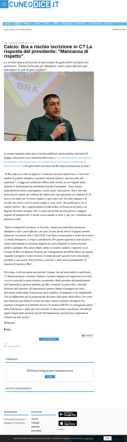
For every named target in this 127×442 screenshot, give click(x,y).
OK (107, 438)
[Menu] (4, 4)
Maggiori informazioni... (15, 423)
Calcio (18, 29)
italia (34, 419)
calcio (10, 346)
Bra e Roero (27, 29)
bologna (36, 431)
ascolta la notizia (49, 339)
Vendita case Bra (119, 29)
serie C (17, 346)
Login (50, 377)
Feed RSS (60, 429)
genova (35, 427)
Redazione (10, 411)
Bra (5, 346)
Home (6, 29)
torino (35, 423)
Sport (12, 29)
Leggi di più (88, 438)
